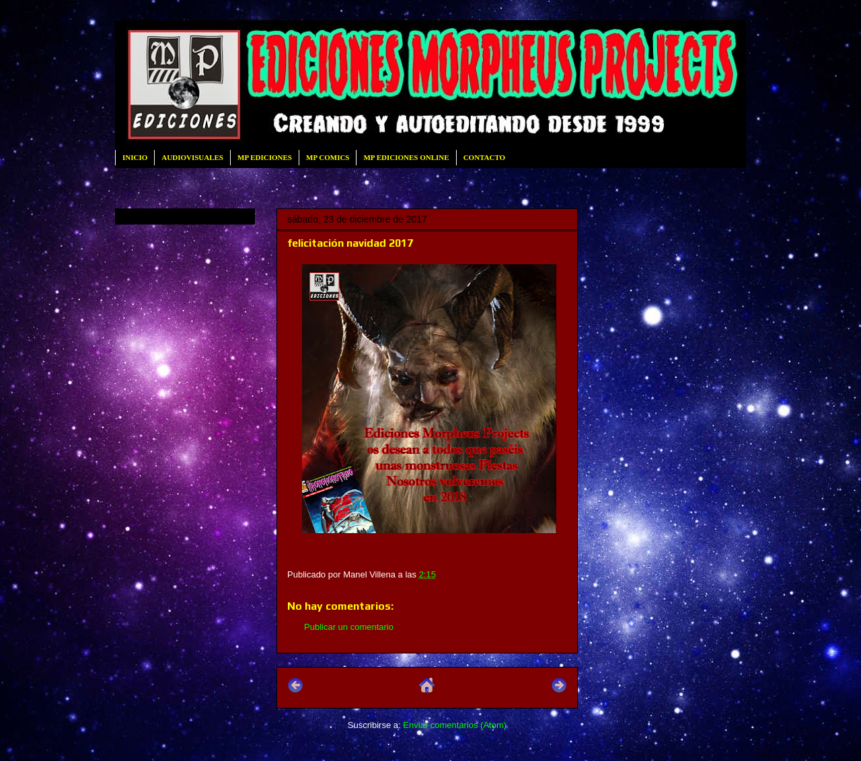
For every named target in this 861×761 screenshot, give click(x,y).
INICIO (134, 157)
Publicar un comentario (349, 627)
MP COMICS (327, 157)
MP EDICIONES (264, 157)
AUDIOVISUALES (192, 157)
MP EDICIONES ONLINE (406, 157)
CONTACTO (484, 157)
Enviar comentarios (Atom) (455, 725)
